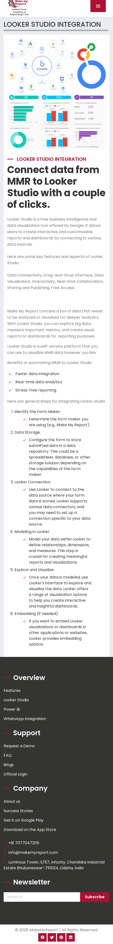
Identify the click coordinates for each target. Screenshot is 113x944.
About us (12, 801)
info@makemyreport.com (31, 852)
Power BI (12, 709)
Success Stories (18, 811)
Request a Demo (19, 746)
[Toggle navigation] (98, 6)
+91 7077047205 (21, 843)
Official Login (15, 774)
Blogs (9, 765)
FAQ (8, 755)
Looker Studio (16, 700)
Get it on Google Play (24, 820)
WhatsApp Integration (25, 718)
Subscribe (95, 897)
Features (12, 690)
